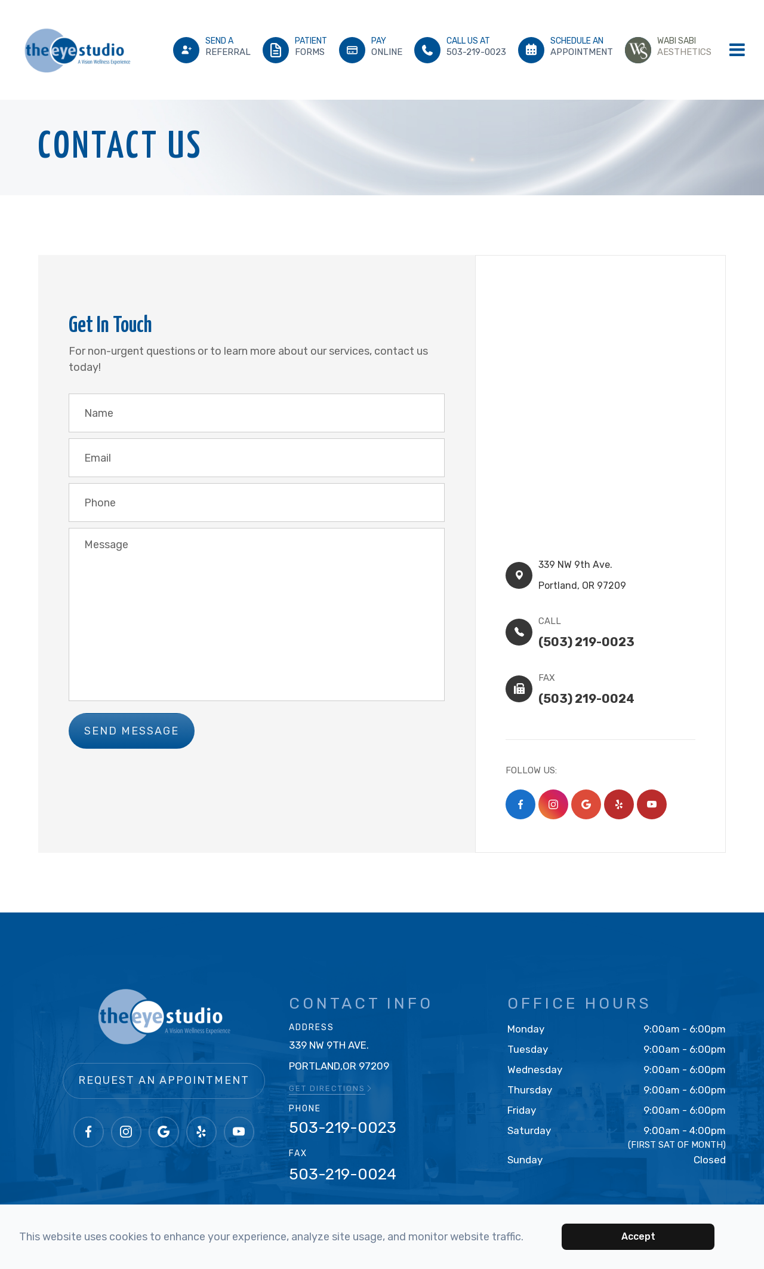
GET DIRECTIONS (331, 1069)
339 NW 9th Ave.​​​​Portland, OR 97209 (586, 570)
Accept (638, 1236)
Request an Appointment (163, 1061)
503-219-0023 (342, 1108)
